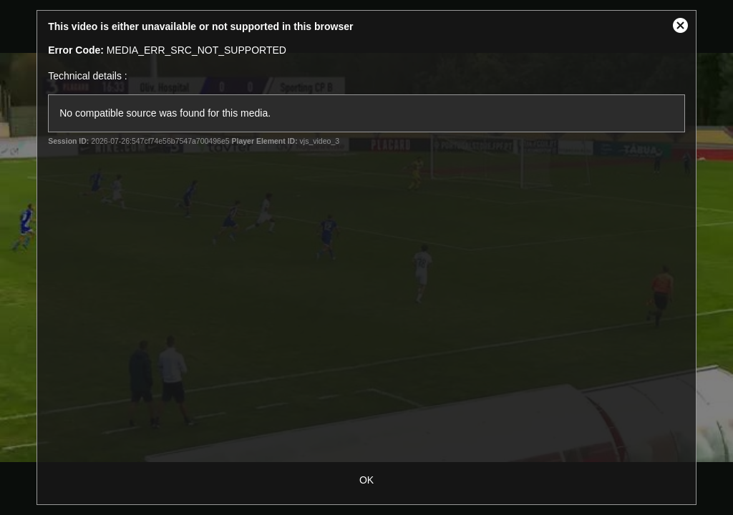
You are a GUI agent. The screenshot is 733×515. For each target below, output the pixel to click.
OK (366, 480)
